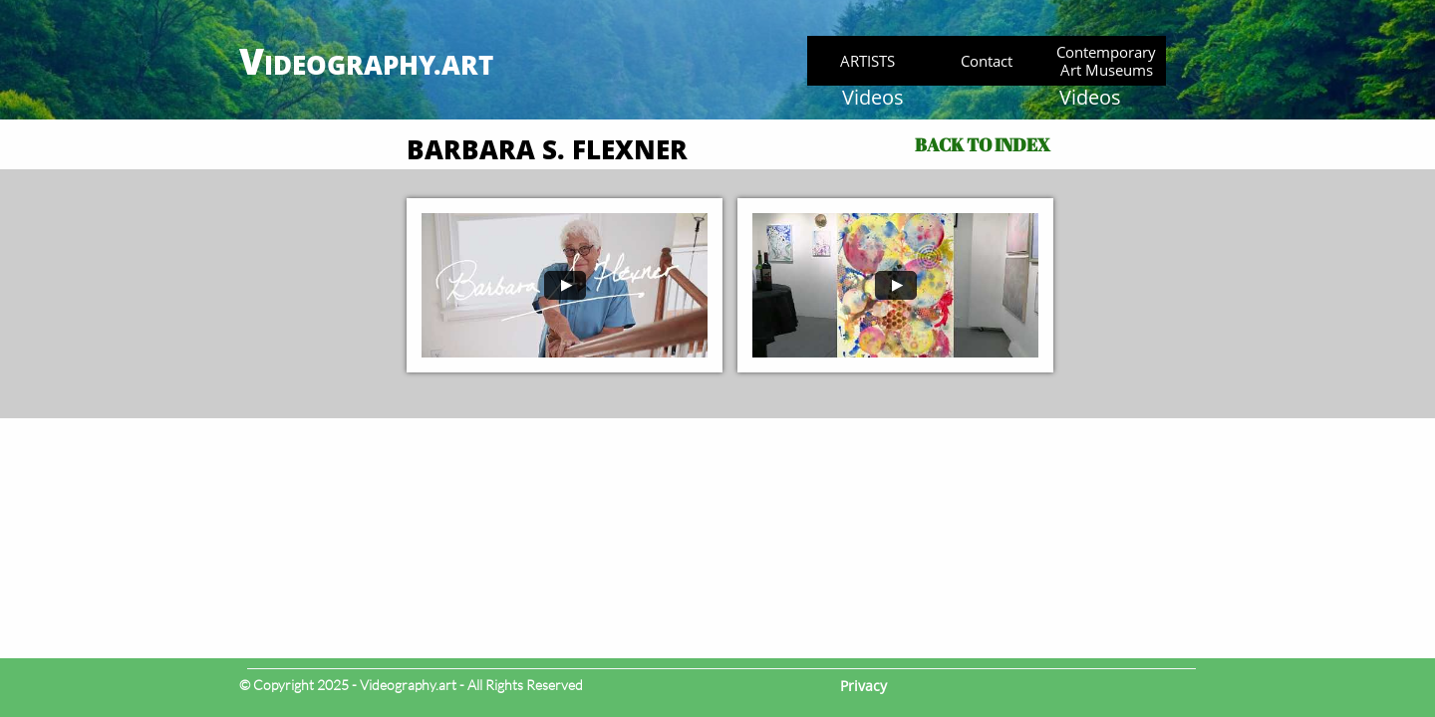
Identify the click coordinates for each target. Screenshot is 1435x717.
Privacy (863, 685)
